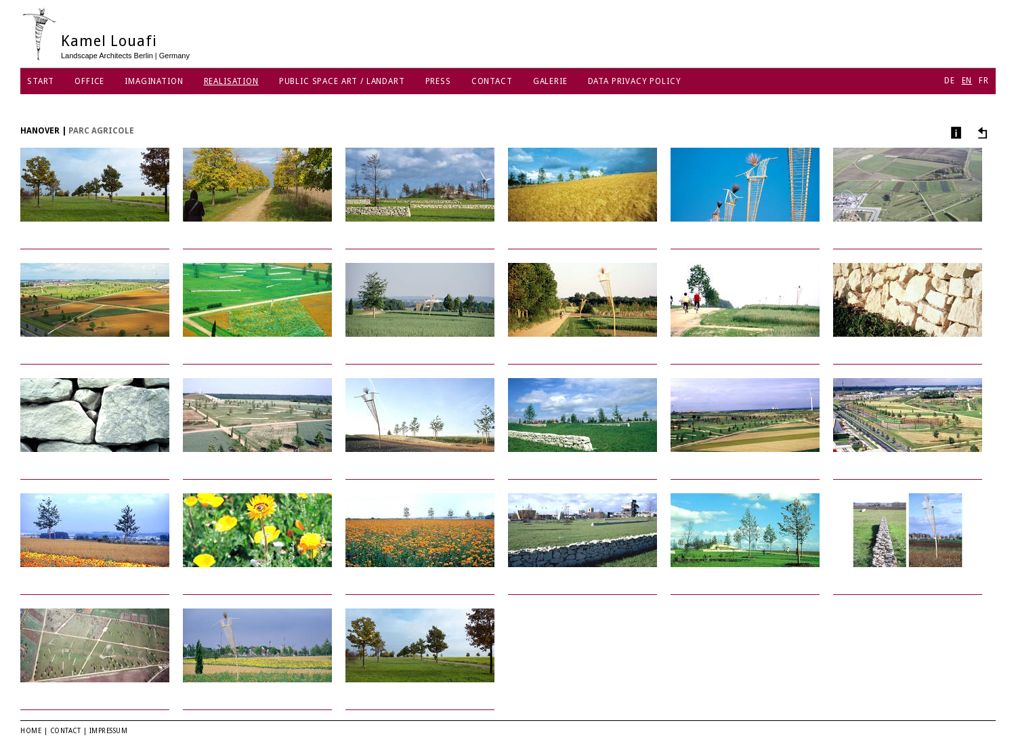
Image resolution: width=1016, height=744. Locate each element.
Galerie (550, 81)
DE (949, 80)
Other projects (980, 132)
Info (954, 132)
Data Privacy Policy (634, 81)
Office (89, 81)
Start (40, 81)
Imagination (154, 81)
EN (967, 80)
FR (984, 80)
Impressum (108, 731)
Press (438, 81)
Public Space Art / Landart (342, 81)
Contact (492, 81)
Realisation (231, 81)
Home (30, 731)
